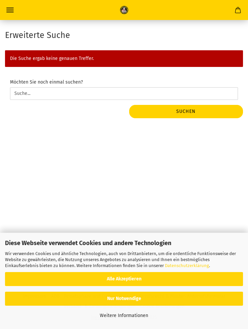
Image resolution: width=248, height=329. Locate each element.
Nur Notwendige (124, 298)
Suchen (186, 111)
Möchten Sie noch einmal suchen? (46, 82)
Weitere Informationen (124, 315)
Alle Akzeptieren (124, 279)
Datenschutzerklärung (187, 265)
